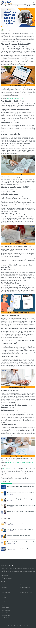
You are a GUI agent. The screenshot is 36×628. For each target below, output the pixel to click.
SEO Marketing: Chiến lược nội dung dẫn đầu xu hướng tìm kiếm (21, 499)
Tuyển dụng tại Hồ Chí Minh (25, 592)
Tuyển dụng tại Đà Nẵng (24, 595)
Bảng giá (3, 597)
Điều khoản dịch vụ (5, 590)
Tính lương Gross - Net (6, 595)
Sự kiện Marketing (5, 615)
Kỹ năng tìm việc (5, 605)
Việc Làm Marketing (24, 625)
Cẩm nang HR (4, 612)
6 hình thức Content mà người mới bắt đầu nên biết (18, 535)
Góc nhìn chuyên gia (6, 617)
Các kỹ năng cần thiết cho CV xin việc (14, 98)
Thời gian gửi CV (31, 35)
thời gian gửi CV (6, 468)
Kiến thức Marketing (6, 610)
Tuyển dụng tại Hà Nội (24, 590)
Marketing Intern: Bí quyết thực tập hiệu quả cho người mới (20, 492)
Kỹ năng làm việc (5, 607)
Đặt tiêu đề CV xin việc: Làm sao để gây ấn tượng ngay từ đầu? (20, 462)
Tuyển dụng (4, 587)
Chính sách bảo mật (5, 592)
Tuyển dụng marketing (24, 587)
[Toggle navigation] (33, 2)
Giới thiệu (3, 584)
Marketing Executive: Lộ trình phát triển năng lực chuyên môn (21, 505)
